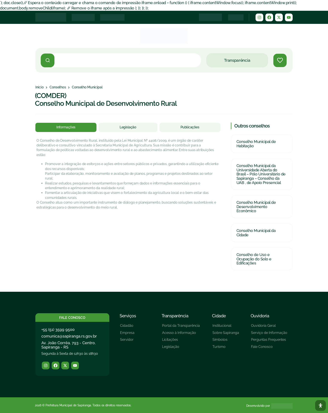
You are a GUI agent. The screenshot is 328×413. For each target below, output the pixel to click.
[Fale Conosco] (269, 348)
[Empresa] (127, 334)
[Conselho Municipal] (87, 87)
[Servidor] (127, 341)
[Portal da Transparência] (181, 327)
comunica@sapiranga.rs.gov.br (69, 336)
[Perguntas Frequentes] (269, 341)
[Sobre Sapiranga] (225, 334)
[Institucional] (225, 327)
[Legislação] (181, 348)
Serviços (128, 315)
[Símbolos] (225, 341)
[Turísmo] (225, 348)
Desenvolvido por (258, 405)
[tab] (65, 127)
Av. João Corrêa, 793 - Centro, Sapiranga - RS (68, 345)
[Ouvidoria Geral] (269, 327)
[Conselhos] (57, 87)
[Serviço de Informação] (269, 334)
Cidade (219, 315)
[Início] (39, 87)
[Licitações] (181, 341)
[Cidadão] (127, 327)
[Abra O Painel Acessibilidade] (320, 405)
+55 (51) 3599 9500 (58, 329)
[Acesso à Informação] (181, 334)
